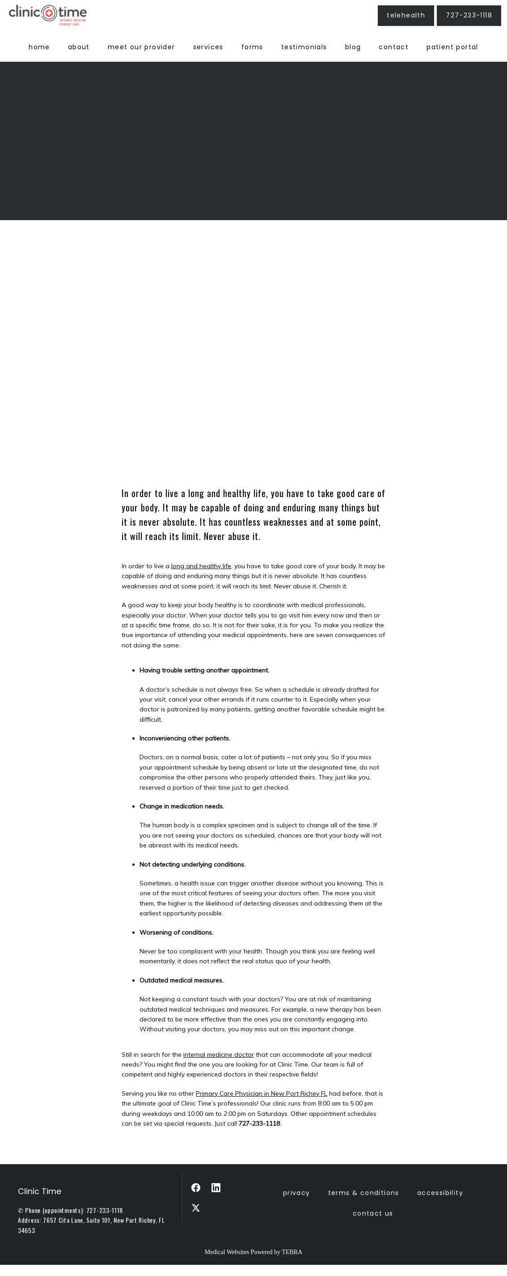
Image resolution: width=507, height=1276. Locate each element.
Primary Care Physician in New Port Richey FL (261, 1105)
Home (39, 58)
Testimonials (304, 58)
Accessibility (440, 1203)
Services (208, 58)
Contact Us (373, 1224)
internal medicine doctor (218, 1066)
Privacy (296, 1203)
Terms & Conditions (363, 1203)
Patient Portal (452, 58)
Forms (252, 58)
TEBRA (292, 1263)
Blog (353, 58)
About (79, 58)
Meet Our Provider (141, 58)
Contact (394, 58)
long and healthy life (201, 577)
